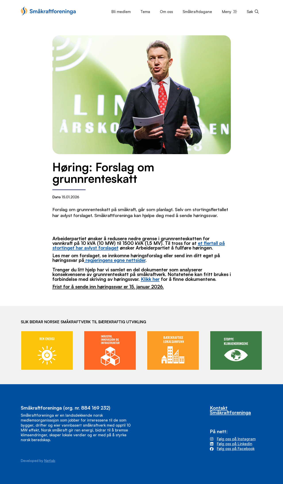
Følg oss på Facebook (235, 448)
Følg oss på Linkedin (234, 443)
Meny (226, 11)
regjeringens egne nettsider (114, 260)
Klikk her (150, 279)
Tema (145, 11)
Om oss (166, 11)
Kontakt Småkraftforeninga (230, 410)
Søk (250, 11)
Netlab (49, 460)
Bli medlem (121, 11)
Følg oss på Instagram (236, 439)
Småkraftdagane (197, 11)
